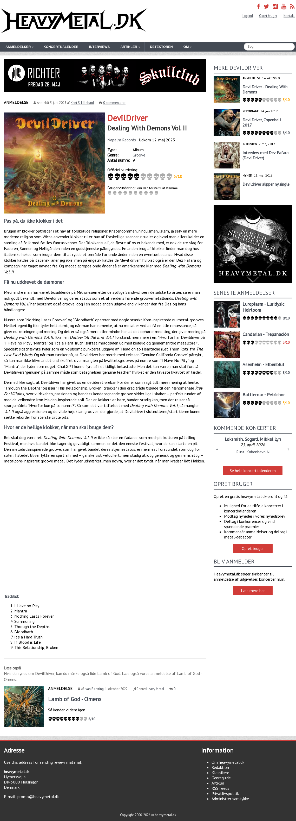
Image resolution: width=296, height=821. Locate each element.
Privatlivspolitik (225, 793)
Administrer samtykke (230, 798)
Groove (139, 155)
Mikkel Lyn (270, 439)
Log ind (247, 16)
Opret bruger (268, 16)
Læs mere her (253, 590)
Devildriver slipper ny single (266, 184)
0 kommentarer (114, 103)
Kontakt (289, 16)
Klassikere (220, 772)
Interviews (99, 47)
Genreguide (221, 777)
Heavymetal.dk (74, 21)
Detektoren (161, 47)
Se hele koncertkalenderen (253, 470)
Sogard (251, 439)
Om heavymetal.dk (228, 762)
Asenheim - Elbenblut (263, 364)
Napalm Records (121, 139)
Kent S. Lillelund (82, 103)
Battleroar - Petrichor (263, 395)
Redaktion (220, 767)
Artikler (218, 783)
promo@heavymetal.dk (38, 796)
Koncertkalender (60, 47)
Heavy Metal (155, 689)
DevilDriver (127, 117)
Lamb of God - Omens (74, 699)
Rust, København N (252, 451)
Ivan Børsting (94, 689)
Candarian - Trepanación (265, 334)
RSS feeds (220, 788)
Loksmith (234, 439)
